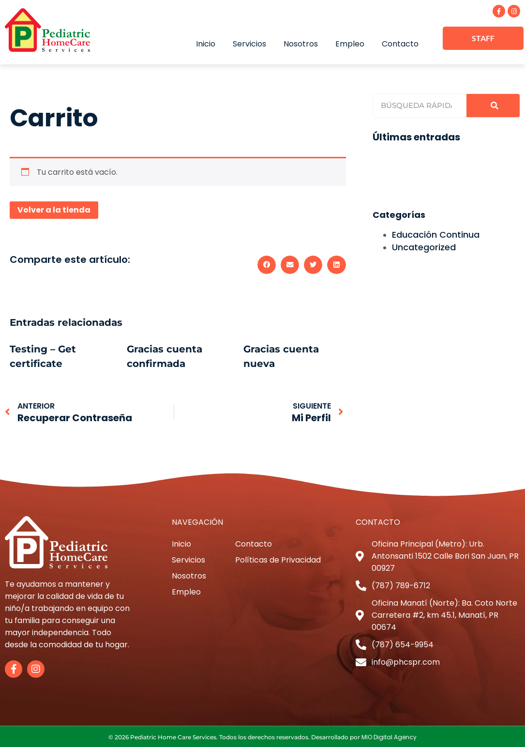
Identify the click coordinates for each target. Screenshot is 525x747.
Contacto (400, 42)
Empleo (349, 42)
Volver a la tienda (53, 208)
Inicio (205, 42)
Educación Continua (436, 234)
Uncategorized (424, 246)
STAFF (483, 37)
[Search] (493, 104)
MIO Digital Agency (389, 736)
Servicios (249, 42)
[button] (266, 264)
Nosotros (301, 42)
